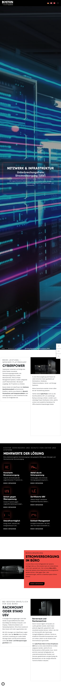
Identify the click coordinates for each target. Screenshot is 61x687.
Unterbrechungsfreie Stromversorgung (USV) (37, 348)
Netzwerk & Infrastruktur (15, 348)
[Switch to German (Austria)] (51, 3)
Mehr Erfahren (9, 483)
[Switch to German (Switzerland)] (54, 3)
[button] (3, 684)
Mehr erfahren (36, 584)
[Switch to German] (48, 3)
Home (3, 348)
